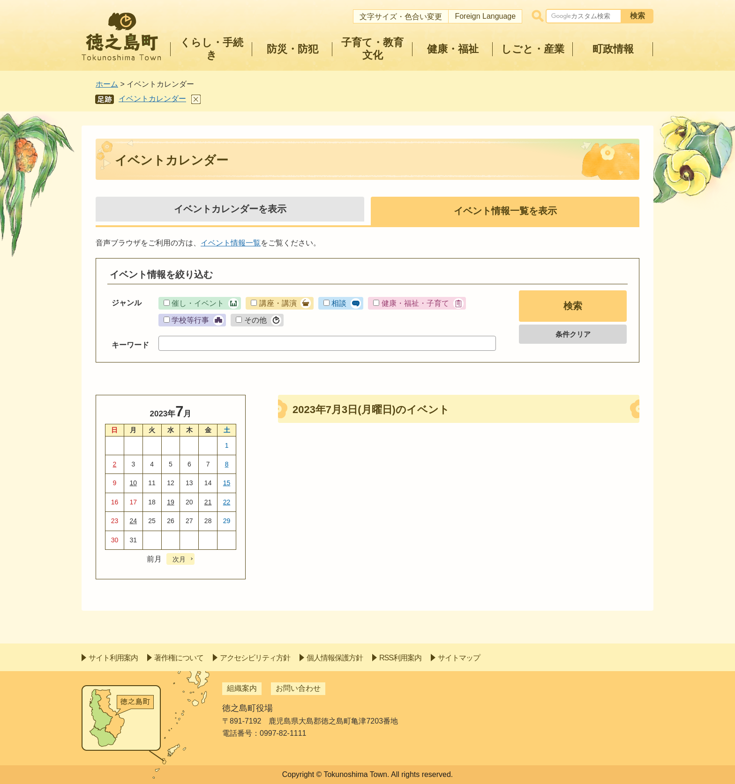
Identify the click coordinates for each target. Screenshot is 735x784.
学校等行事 (190, 320)
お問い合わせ (298, 688)
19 (170, 502)
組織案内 (242, 688)
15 (227, 483)
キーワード (130, 345)
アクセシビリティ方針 (255, 658)
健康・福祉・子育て (415, 303)
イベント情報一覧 (231, 243)
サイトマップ (459, 658)
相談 (338, 303)
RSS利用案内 (400, 658)
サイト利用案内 (113, 658)
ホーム (107, 84)
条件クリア (573, 334)
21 (208, 502)
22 (227, 502)
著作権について (178, 658)
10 (133, 483)
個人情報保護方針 (335, 658)
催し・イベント (198, 303)
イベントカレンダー (152, 99)
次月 (179, 559)
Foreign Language (485, 16)
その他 (255, 320)
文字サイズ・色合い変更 (401, 17)
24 (133, 521)
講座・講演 (278, 303)
